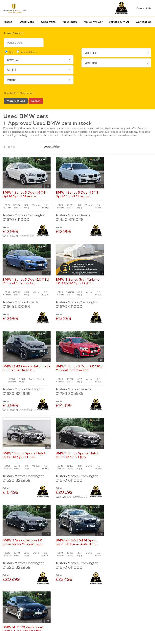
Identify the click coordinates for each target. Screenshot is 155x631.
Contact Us (143, 22)
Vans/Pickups (26, 51)
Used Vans (48, 22)
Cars (9, 51)
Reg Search (27, 93)
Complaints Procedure (19, 570)
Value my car (93, 22)
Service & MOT (119, 22)
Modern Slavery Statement (116, 561)
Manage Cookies (80, 561)
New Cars (13, 513)
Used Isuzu (61, 517)
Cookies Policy (53, 561)
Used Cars (27, 22)
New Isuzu (70, 22)
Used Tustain (62, 521)
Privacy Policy (27, 561)
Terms (7, 561)
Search (35, 100)
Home (8, 22)
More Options (16, 100)
